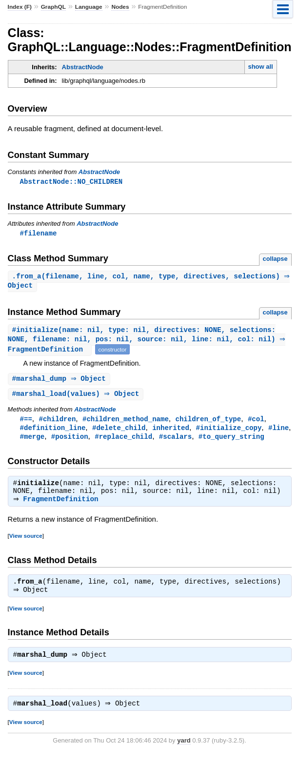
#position (69, 441)
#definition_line (53, 432)
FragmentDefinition (62, 505)
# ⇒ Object (60, 382)
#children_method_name (125, 423)
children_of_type (208, 423)
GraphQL (53, 6)
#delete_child (118, 432)
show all (260, 66)
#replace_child (123, 441)
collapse (275, 259)
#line (278, 432)
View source (25, 542)
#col (256, 423)
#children (57, 423)
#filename (38, 233)
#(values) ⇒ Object (77, 397)
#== (26, 423)
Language (88, 6)
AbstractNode (82, 67)
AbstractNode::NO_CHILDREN (71, 181)
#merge (32, 441)
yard (183, 749)
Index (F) (20, 6)
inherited (170, 432)
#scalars (175, 441)
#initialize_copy (229, 432)
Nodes (120, 6)
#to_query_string (231, 441)
